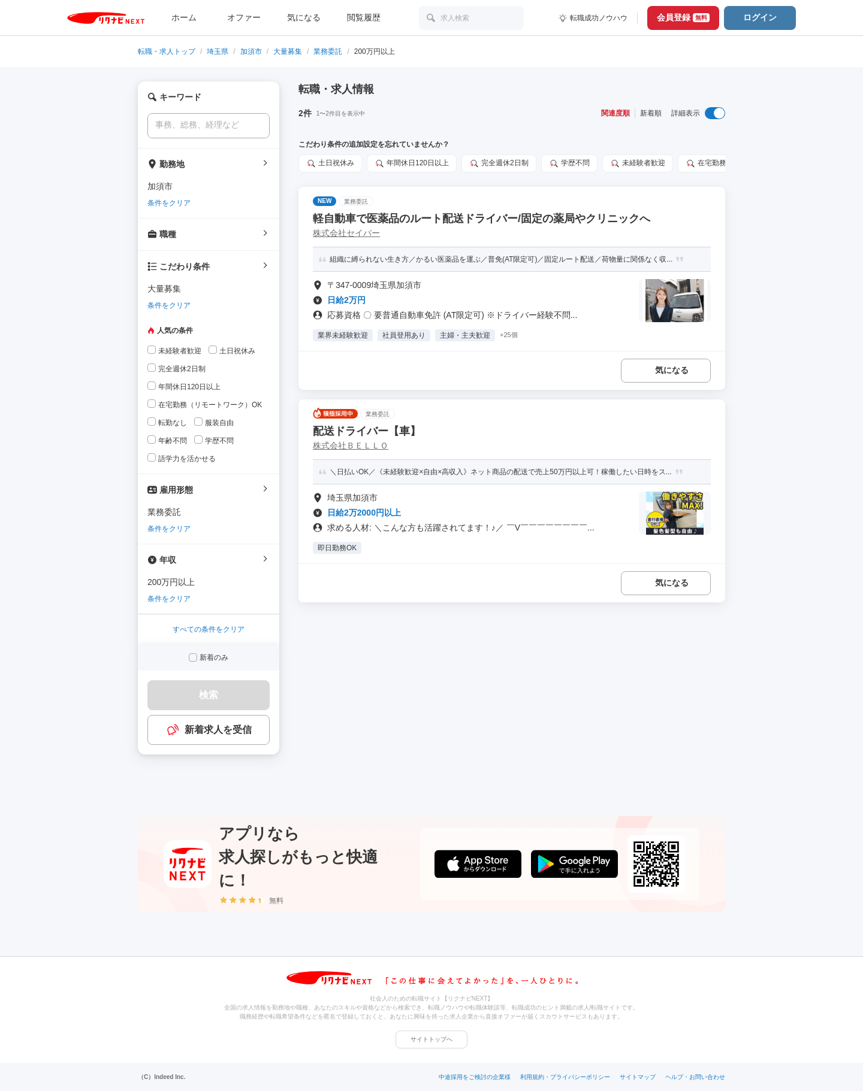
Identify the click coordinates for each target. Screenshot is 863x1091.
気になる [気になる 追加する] (672, 370)
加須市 (251, 51)
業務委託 (327, 51)
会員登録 (683, 17)
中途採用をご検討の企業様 (475, 1077)
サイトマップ (638, 1077)
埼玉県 (217, 51)
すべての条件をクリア (209, 629)
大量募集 (287, 51)
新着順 (651, 113)
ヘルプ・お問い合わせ (695, 1077)
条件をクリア (169, 203)
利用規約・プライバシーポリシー (565, 1077)
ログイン (760, 17)
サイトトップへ (431, 1039)
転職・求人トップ (166, 51)
